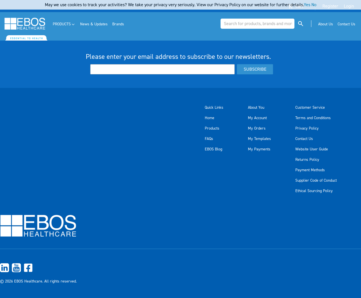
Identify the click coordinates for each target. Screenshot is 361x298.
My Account (257, 118)
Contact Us (304, 138)
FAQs (209, 138)
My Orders (257, 128)
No (313, 5)
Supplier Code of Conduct (316, 180)
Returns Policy (307, 159)
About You (256, 107)
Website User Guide (311, 149)
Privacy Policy (307, 128)
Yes (307, 5)
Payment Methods (310, 170)
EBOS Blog (213, 149)
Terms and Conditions (313, 118)
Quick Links (214, 107)
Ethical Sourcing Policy (314, 191)
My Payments (259, 149)
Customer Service (310, 107)
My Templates (259, 138)
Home (209, 118)
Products (212, 128)
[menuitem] (64, 24)
